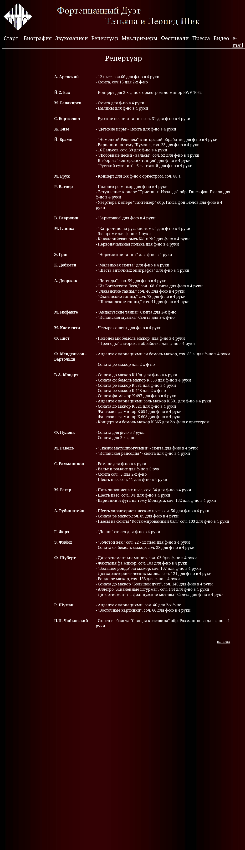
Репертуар (104, 38)
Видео (221, 38)
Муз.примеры (139, 38)
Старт (11, 38)
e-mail (237, 41)
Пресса (201, 38)
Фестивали (175, 38)
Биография (38, 38)
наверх (223, 641)
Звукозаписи (71, 38)
